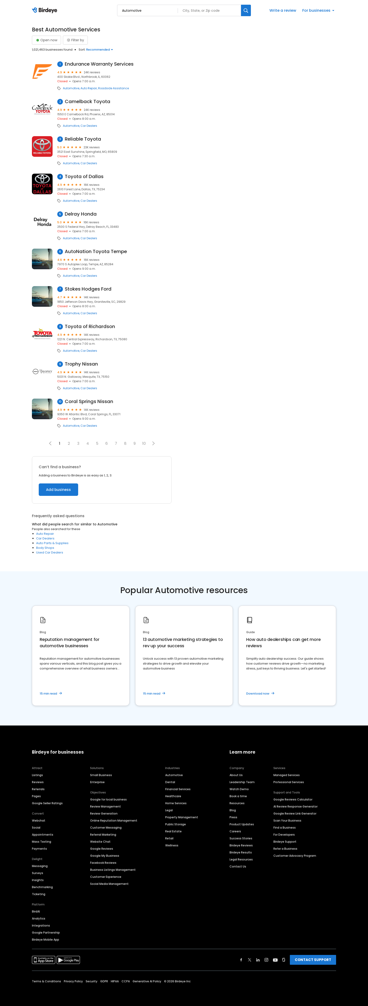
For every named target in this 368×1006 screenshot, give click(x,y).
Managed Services (286, 775)
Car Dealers (88, 126)
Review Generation (104, 813)
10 (144, 443)
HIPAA (115, 981)
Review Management (105, 806)
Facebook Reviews (103, 863)
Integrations (41, 925)
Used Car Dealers (49, 552)
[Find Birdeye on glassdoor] (283, 960)
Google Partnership (46, 933)
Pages (36, 796)
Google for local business (108, 799)
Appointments (42, 835)
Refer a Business (285, 849)
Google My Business (104, 856)
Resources (237, 803)
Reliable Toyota (83, 139)
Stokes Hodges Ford (88, 289)
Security (91, 981)
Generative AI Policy (147, 981)
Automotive (71, 88)
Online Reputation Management (113, 821)
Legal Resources (241, 859)
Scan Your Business (287, 821)
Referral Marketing (103, 835)
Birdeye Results (241, 852)
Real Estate (173, 831)
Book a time (238, 796)
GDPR (104, 981)
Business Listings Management (113, 870)
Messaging (40, 866)
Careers (235, 831)
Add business (58, 489)
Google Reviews (101, 849)
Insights (38, 880)
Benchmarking (42, 887)
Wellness (171, 845)
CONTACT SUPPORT (313, 959)
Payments (39, 849)
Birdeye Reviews (241, 845)
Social (36, 828)
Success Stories (241, 838)
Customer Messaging (106, 828)
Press (233, 817)
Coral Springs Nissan (89, 401)
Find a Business (284, 828)
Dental (170, 782)
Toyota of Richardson (90, 326)
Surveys (37, 873)
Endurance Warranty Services (99, 64)
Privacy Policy (73, 981)
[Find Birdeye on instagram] (266, 960)
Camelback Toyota (87, 102)
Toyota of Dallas (84, 177)
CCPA (126, 981)
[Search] (246, 10)
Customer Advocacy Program (294, 856)
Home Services (176, 803)
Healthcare (173, 796)
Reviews (38, 782)
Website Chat (100, 842)
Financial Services (178, 789)
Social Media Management (109, 884)
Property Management (181, 817)
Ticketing (38, 894)
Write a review (282, 10)
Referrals (38, 789)
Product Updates (242, 824)
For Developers (284, 835)
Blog (233, 810)
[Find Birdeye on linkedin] (258, 960)
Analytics (38, 918)
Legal (169, 810)
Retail (169, 838)
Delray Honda (81, 214)
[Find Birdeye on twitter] (249, 960)
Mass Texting (41, 842)
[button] (153, 443)
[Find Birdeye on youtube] (275, 960)
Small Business (101, 775)
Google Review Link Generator (294, 813)
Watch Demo (239, 789)
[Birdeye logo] (45, 10)
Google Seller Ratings (47, 803)
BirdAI (36, 911)
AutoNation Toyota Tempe (96, 251)
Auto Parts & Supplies (52, 543)
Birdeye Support (284, 842)
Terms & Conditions (46, 981)
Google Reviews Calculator (292, 799)
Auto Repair (88, 88)
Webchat (38, 821)
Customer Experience (105, 877)
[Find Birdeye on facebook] (241, 960)
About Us (236, 775)
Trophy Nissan (81, 364)
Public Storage (175, 824)
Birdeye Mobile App (45, 940)
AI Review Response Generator (295, 806)
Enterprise (97, 782)
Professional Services (288, 782)
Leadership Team (242, 782)
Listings (37, 775)
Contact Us (238, 866)
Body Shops (45, 548)
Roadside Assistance (113, 88)
